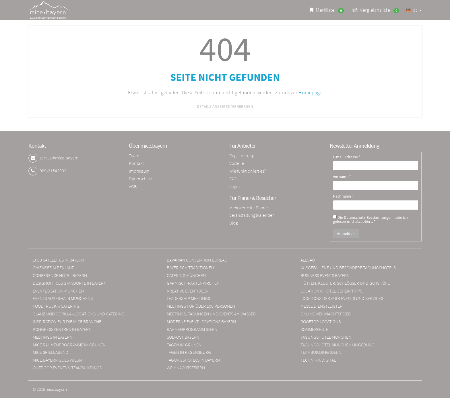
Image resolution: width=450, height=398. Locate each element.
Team (134, 155)
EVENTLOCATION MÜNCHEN (58, 291)
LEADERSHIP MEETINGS (188, 298)
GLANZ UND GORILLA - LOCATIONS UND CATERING (79, 314)
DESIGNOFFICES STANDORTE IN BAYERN (69, 283)
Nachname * (343, 196)
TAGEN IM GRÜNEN (184, 345)
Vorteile (236, 163)
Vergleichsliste (375, 10)
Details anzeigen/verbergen (225, 106)
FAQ (232, 179)
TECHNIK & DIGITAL (318, 360)
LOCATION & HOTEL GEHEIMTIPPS (331, 291)
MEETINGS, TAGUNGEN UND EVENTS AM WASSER (211, 314)
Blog (233, 223)
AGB (133, 186)
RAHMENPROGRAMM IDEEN (192, 329)
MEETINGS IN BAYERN (52, 337)
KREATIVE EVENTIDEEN (188, 291)
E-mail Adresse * (346, 157)
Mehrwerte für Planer (248, 207)
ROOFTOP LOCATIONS (320, 321)
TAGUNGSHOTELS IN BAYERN (193, 360)
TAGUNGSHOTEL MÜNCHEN (325, 337)
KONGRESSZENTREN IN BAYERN (62, 329)
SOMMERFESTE (314, 329)
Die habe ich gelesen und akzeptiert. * (370, 219)
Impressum (139, 171)
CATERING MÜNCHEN (186, 275)
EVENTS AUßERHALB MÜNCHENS (63, 298)
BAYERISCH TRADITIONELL (191, 267)
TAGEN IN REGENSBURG (189, 352)
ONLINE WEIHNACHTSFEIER (325, 314)
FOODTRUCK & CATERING (56, 306)
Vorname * (342, 177)
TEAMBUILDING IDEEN (320, 352)
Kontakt (136, 163)
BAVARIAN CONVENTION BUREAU (197, 260)
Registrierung (241, 155)
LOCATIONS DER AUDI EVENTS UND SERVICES (341, 298)
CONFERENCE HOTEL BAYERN (60, 275)
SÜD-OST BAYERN (183, 337)
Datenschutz (140, 179)
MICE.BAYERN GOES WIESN (57, 360)
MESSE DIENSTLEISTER (321, 306)
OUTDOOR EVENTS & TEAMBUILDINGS (67, 367)
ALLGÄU (307, 260)
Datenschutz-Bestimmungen (368, 217)
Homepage (310, 92)
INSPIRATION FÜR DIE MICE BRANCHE (67, 321)
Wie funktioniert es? (247, 171)
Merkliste (327, 10)
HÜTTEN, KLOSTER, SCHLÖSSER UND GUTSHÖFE (345, 283)
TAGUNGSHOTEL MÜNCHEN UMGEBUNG (337, 345)
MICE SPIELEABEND (50, 352)
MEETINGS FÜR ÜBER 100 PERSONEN (201, 306)
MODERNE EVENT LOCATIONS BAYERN (201, 321)
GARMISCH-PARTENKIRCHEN (193, 283)
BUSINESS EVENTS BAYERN (325, 275)
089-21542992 (53, 170)
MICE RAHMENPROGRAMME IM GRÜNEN (69, 345)
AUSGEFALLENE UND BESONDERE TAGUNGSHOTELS (348, 267)
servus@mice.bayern (59, 158)
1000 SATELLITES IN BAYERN (58, 260)
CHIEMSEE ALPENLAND (54, 267)
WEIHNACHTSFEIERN (186, 367)
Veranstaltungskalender (251, 215)
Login (234, 186)
